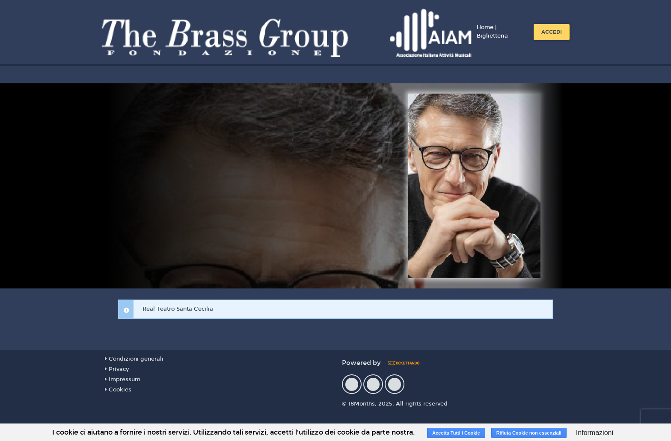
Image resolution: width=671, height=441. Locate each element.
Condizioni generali (134, 359)
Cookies (118, 389)
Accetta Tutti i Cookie (456, 432)
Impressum (122, 379)
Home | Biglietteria (492, 31)
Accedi (551, 32)
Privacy (117, 369)
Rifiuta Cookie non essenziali (528, 432)
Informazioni (594, 432)
